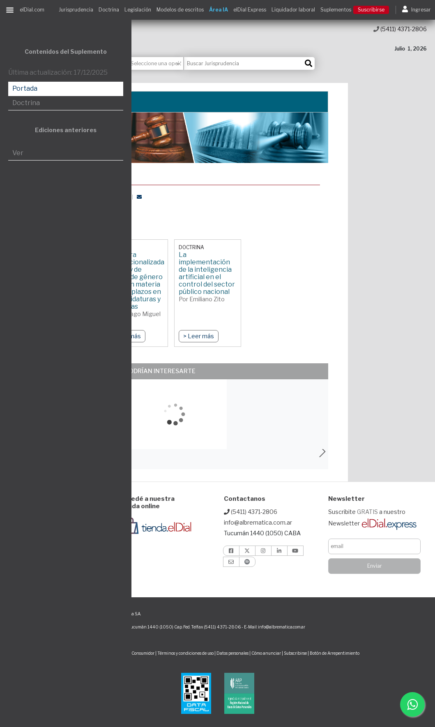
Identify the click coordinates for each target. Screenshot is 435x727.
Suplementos (335, 10)
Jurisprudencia (76, 10)
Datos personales (232, 653)
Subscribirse (296, 653)
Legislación (137, 10)
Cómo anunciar (266, 653)
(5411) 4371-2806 (400, 28)
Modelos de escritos (180, 10)
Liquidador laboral (293, 10)
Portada (24, 88)
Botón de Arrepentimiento (334, 653)
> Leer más (198, 336)
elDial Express (249, 10)
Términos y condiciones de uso (185, 653)
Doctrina (109, 10)
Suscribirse (371, 10)
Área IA (218, 10)
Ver (17, 153)
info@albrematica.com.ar (258, 522)
